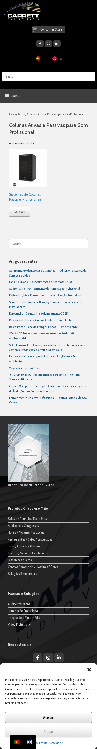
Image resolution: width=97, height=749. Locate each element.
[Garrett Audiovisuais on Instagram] (48, 43)
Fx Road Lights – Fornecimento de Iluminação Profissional (46, 295)
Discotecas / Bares (20, 560)
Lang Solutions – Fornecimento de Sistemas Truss (40, 282)
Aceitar (48, 717)
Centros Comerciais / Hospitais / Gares (33, 567)
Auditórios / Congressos (23, 526)
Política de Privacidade (48, 743)
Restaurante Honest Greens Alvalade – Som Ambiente (43, 320)
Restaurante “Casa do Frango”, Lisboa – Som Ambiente (43, 327)
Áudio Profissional (19, 604)
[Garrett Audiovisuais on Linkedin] (57, 43)
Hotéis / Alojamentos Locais (26, 532)
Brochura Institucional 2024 (31, 485)
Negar (48, 731)
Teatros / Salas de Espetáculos (28, 553)
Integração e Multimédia (24, 618)
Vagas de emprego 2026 (24, 368)
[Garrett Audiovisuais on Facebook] (40, 43)
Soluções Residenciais (22, 573)
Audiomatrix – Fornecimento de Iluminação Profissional (44, 289)
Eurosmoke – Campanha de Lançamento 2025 (38, 313)
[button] (89, 669)
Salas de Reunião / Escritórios (27, 519)
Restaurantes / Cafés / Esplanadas (30, 539)
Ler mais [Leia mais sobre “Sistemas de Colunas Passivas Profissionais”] (19, 211)
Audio (21, 114)
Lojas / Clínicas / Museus (24, 546)
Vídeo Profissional (19, 624)
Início (12, 114)
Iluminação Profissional (23, 611)
